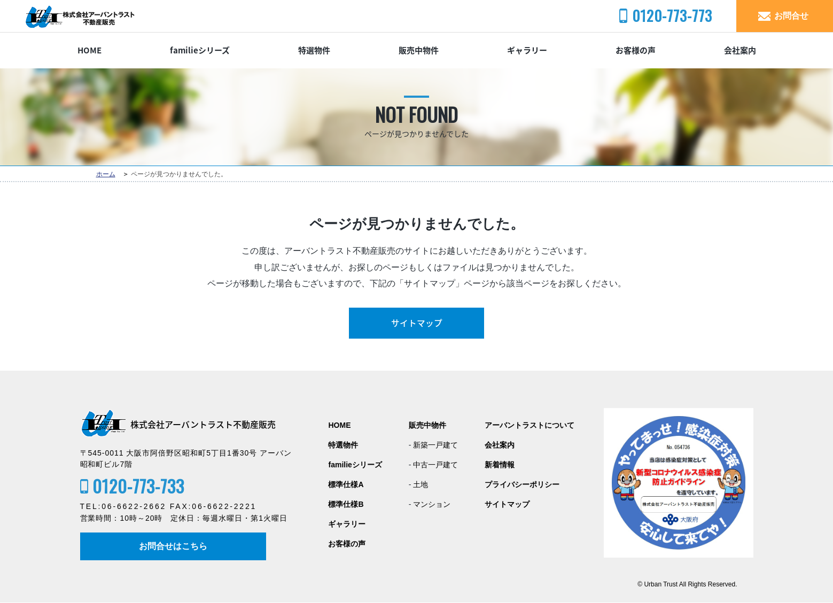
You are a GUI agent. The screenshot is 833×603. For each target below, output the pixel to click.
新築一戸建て (435, 445)
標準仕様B (345, 504)
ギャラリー (527, 50)
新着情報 (500, 465)
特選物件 (314, 50)
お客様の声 (636, 50)
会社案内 (740, 50)
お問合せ (791, 15)
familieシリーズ (200, 50)
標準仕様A (345, 485)
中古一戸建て (435, 465)
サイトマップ (416, 323)
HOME (89, 50)
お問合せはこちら (174, 546)
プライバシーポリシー (522, 485)
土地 (420, 485)
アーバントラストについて (529, 425)
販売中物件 (419, 50)
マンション (431, 504)
